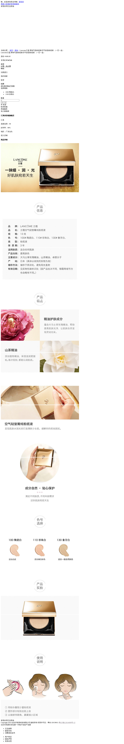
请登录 (21, 2)
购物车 (16, 4)
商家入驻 (4, 4)
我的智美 (11, 4)
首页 (11, 50)
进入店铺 (4, 135)
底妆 (16, 50)
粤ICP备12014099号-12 (67, 722)
